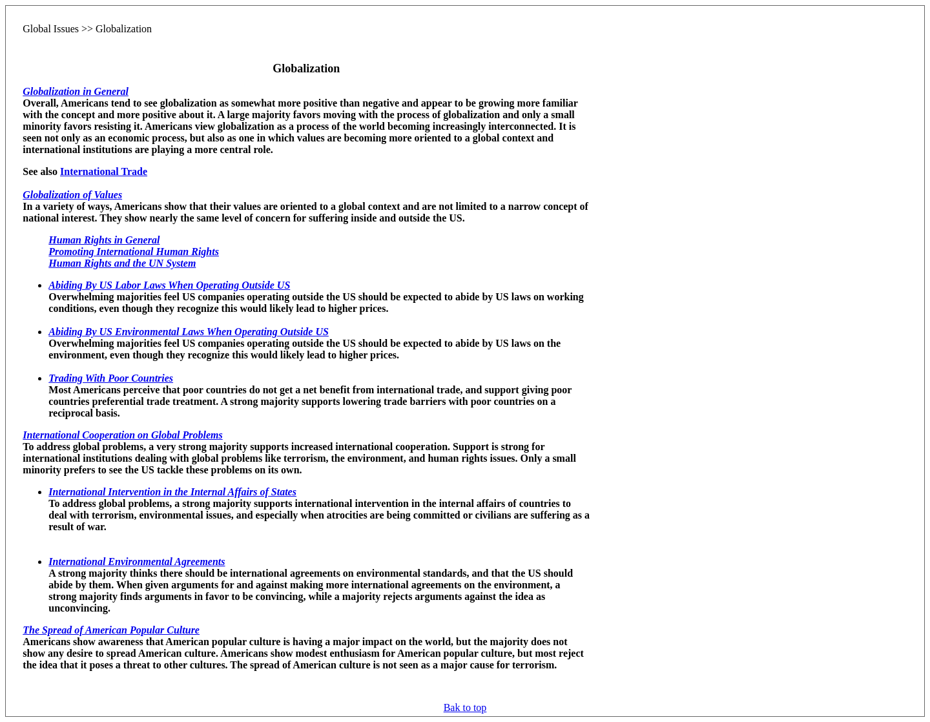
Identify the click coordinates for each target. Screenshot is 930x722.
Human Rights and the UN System (122, 263)
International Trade (103, 171)
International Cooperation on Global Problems (122, 434)
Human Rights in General (104, 239)
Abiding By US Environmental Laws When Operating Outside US (188, 331)
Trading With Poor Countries (110, 378)
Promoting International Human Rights (133, 251)
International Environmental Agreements (136, 561)
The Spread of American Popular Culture (111, 629)
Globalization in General (76, 91)
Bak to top (465, 707)
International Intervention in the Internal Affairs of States (172, 491)
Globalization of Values (72, 194)
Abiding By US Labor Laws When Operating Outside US (169, 285)
